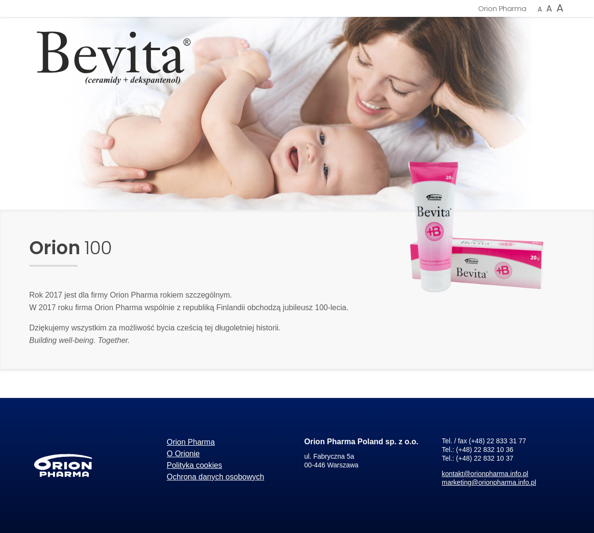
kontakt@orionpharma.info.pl (485, 474)
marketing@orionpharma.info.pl (489, 482)
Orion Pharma (502, 8)
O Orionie (183, 454)
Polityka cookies (194, 465)
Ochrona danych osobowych (215, 477)
